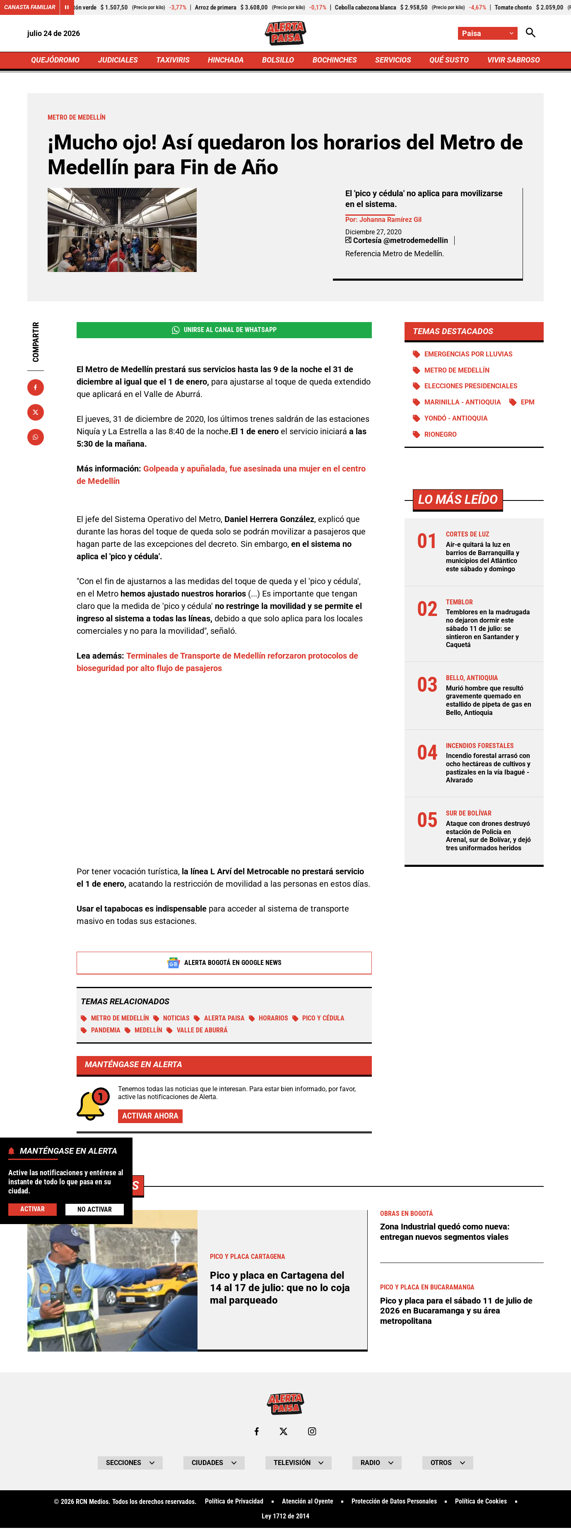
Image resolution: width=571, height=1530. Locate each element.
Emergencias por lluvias (468, 355)
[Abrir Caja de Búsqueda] (531, 33)
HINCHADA (226, 60)
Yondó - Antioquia (456, 420)
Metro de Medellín (115, 1019)
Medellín (144, 1031)
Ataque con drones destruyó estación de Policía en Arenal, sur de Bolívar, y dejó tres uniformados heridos (488, 834)
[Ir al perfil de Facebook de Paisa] (257, 1433)
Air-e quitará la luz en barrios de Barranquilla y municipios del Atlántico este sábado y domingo (482, 559)
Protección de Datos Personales (394, 1503)
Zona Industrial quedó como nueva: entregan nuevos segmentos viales (445, 1233)
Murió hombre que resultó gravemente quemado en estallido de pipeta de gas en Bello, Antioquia (488, 701)
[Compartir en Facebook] (35, 388)
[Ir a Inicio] (285, 33)
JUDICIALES (118, 60)
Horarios (269, 1019)
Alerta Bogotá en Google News (224, 963)
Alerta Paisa (219, 1019)
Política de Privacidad (234, 1503)
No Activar (94, 1209)
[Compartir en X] (35, 412)
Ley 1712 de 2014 (285, 1518)
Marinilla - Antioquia (462, 404)
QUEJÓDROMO (55, 60)
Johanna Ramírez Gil (390, 220)
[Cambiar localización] (488, 33)
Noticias (171, 1019)
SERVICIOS (393, 60)
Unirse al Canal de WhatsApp (224, 331)
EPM (528, 404)
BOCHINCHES (335, 60)
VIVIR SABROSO (513, 60)
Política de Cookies (481, 1503)
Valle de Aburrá (197, 1031)
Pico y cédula (319, 1019)
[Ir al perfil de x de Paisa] (283, 1433)
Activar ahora (150, 1117)
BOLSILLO (278, 60)
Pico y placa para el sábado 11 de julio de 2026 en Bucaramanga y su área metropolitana (456, 1312)
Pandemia (100, 1031)
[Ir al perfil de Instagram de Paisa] (312, 1433)
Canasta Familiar (29, 7)
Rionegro (440, 436)
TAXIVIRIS (173, 60)
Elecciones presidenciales (471, 388)
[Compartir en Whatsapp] (35, 437)
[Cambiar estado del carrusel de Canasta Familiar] (67, 7)
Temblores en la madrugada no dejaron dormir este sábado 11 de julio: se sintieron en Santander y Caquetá (488, 629)
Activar (32, 1209)
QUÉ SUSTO (449, 60)
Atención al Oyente (307, 1503)
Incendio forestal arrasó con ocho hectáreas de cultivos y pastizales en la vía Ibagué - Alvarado (488, 767)
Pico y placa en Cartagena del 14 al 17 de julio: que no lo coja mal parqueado (281, 1289)
